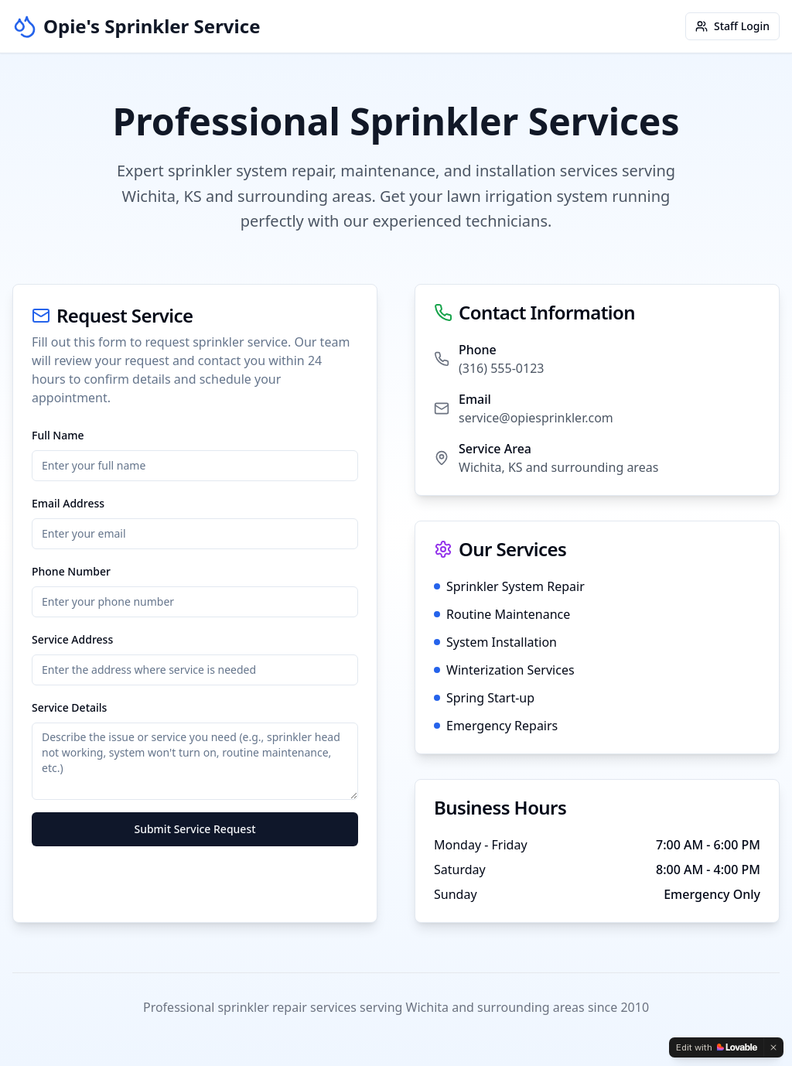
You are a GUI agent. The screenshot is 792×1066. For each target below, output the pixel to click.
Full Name (58, 435)
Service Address (72, 639)
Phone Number (71, 571)
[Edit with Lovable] (716, 1047)
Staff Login (732, 26)
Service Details (69, 707)
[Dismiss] (773, 1047)
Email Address (68, 503)
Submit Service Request (194, 829)
